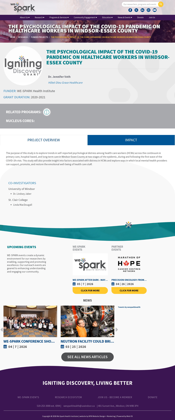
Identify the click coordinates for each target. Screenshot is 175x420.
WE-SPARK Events (28, 397)
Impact (131, 140)
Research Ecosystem (68, 397)
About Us (25, 17)
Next (116, 328)
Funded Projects (39, 37)
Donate (140, 17)
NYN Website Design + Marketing (102, 416)
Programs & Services (59, 17)
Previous (1, 328)
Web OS (130, 416)
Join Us (152, 17)
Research (39, 17)
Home (12, 37)
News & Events (125, 17)
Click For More (90, 290)
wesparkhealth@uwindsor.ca (79, 405)
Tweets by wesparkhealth (129, 307)
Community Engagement (85, 17)
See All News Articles (87, 356)
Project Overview (43, 140)
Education (107, 17)
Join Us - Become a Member (115, 397)
